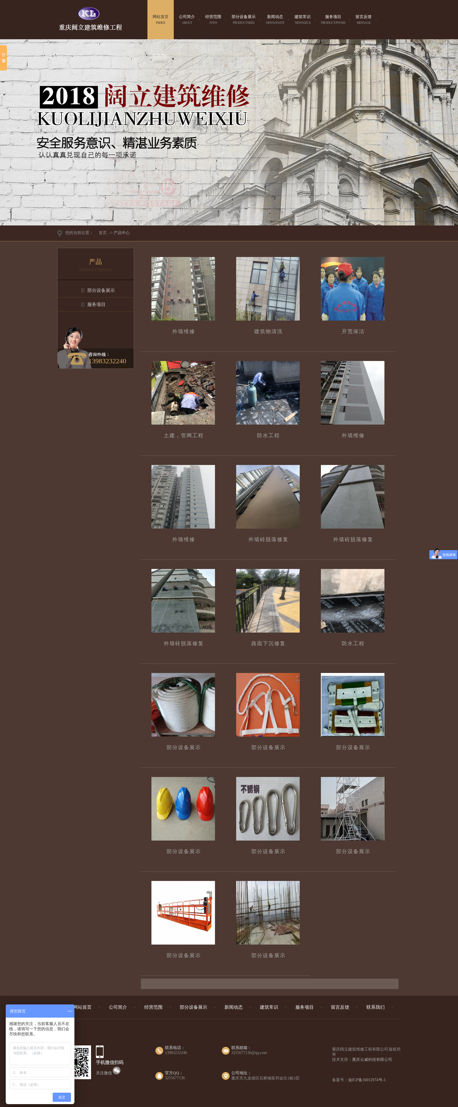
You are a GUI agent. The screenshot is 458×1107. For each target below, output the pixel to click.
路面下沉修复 (268, 643)
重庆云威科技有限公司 (372, 1059)
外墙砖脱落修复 (268, 539)
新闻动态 (275, 20)
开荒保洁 (353, 331)
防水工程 (268, 435)
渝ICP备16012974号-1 (367, 1080)
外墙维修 (183, 331)
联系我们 (161, 59)
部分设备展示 (244, 20)
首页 (103, 233)
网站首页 (161, 20)
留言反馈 (364, 20)
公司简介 (187, 20)
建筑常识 (303, 20)
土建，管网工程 (184, 435)
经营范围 (213, 20)
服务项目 (333, 20)
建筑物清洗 (268, 331)
